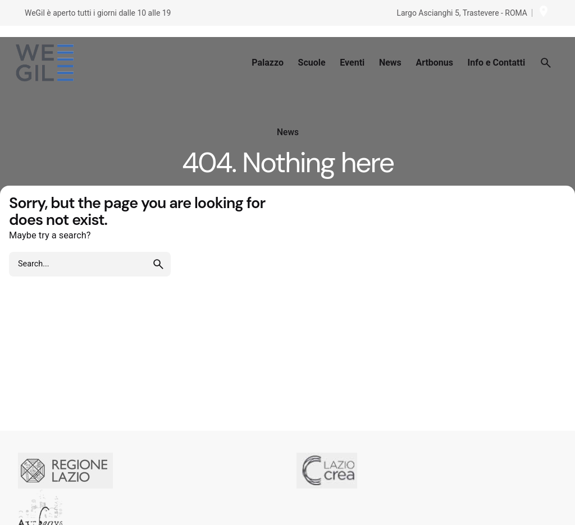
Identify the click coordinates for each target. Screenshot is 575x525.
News (288, 132)
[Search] (545, 62)
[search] (158, 264)
